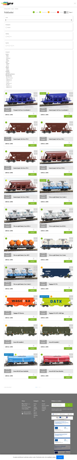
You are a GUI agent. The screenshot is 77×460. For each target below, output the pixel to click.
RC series (7, 84)
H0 (7, 36)
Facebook (55, 414)
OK (69, 405)
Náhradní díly (9, 75)
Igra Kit (7, 66)
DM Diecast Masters (10, 74)
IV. (7, 45)
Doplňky (7, 60)
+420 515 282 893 (27, 412)
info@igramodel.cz (27, 413)
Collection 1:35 (9, 86)
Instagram (62, 414)
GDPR (43, 410)
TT (10, 36)
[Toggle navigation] (75, 3)
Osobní (7, 64)
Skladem (8, 27)
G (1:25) (7, 82)
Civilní (7, 56)
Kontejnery (8, 72)
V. (10, 45)
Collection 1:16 (9, 79)
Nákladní (16, 8)
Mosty (7, 59)
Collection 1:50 (9, 87)
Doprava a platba (45, 405)
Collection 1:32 (9, 80)
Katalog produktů (7, 8)
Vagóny (12, 8)
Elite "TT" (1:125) (9, 78)
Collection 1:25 (9, 83)
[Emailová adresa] (58, 405)
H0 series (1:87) (9, 76)
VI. (12, 45)
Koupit (32, 116)
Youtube (70, 414)
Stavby (7, 54)
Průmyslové (8, 58)
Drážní (7, 55)
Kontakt (43, 403)
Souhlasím (60, 457)
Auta (7, 62)
